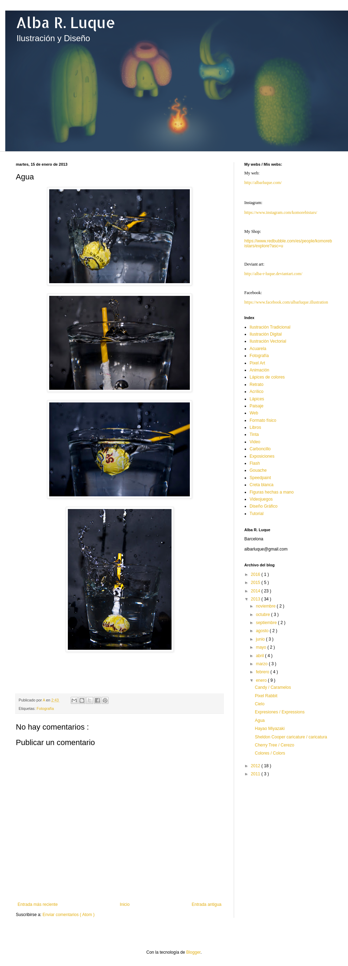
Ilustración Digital (266, 334)
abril (260, 655)
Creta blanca (261, 484)
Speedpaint (260, 477)
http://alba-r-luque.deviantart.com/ (273, 273)
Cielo (259, 703)
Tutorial (257, 513)
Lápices (257, 398)
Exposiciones (262, 456)
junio (261, 639)
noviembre (266, 606)
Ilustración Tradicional (270, 327)
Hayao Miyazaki (270, 728)
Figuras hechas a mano (272, 492)
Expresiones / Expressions (279, 712)
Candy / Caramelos (273, 687)
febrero (263, 671)
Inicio (125, 904)
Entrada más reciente (38, 904)
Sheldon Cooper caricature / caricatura (291, 737)
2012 (256, 765)
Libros (255, 427)
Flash (255, 463)
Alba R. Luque (65, 22)
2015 (256, 582)
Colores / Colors (270, 753)
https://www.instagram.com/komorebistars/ (280, 212)
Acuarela (258, 348)
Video (255, 441)
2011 (256, 773)
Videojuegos (261, 499)
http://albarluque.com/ (263, 182)
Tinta (254, 434)
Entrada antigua (206, 904)
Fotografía (45, 708)
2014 (256, 591)
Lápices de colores (267, 377)
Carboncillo (260, 448)
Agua (260, 720)
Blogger (193, 952)
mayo (262, 647)
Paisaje (256, 405)
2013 (256, 599)
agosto (263, 630)
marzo (262, 663)
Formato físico (263, 420)
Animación (259, 370)
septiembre (267, 622)
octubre (263, 614)
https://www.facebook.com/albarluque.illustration (286, 302)
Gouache (258, 470)
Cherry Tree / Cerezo (274, 745)
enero (262, 680)
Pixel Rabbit (266, 695)
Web (254, 413)
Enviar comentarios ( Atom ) (69, 914)
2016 (256, 574)
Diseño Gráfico (263, 506)
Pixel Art (257, 363)
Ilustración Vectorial (268, 341)
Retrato (256, 384)
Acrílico (256, 391)
